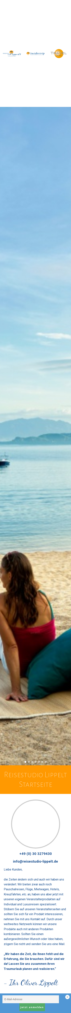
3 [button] (32, 762)
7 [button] (46, 762)
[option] (35, 436)
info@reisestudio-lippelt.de (35, 861)
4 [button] (36, 762)
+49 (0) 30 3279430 (35, 854)
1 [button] (25, 762)
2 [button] (29, 762)
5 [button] (39, 762)
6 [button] (42, 762)
